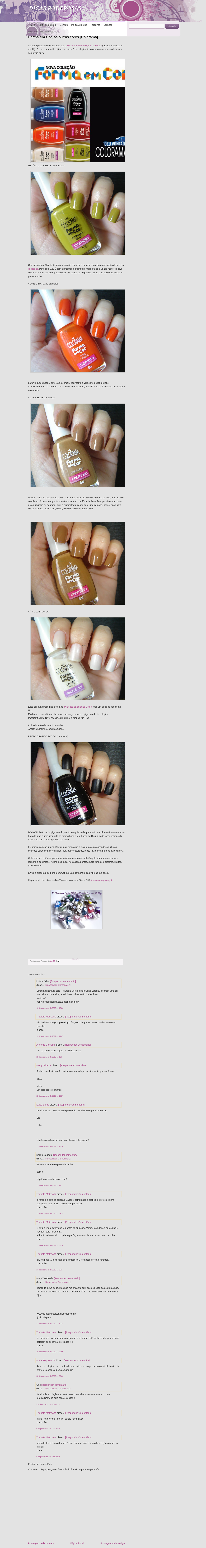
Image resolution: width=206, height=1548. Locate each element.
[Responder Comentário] (58, 985)
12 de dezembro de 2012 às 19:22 (49, 1185)
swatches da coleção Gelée (78, 707)
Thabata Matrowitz (46, 1016)
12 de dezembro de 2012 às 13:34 (49, 1146)
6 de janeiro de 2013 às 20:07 (48, 1457)
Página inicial (77, 1543)
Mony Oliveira (43, 1065)
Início (32, 25)
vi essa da (33, 269)
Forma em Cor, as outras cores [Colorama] (63, 37)
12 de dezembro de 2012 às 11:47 (49, 1036)
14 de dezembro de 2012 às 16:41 (49, 1324)
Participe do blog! (47, 25)
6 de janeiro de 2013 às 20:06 (48, 1429)
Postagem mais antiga (112, 1543)
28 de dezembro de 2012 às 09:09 (49, 1376)
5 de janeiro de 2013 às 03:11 (48, 1404)
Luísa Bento (42, 1104)
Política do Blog (79, 25)
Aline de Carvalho (45, 1044)
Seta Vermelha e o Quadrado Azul (84, 45)
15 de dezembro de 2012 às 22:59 (49, 1352)
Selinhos (107, 25)
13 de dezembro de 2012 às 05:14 (49, 1214)
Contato (64, 25)
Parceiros (95, 25)
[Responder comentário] (63, 981)
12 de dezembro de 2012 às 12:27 (49, 1096)
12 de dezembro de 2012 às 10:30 (49, 1008)
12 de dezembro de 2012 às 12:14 (49, 1057)
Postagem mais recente (41, 1543)
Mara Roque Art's (45, 1360)
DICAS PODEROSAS (55, 8)
